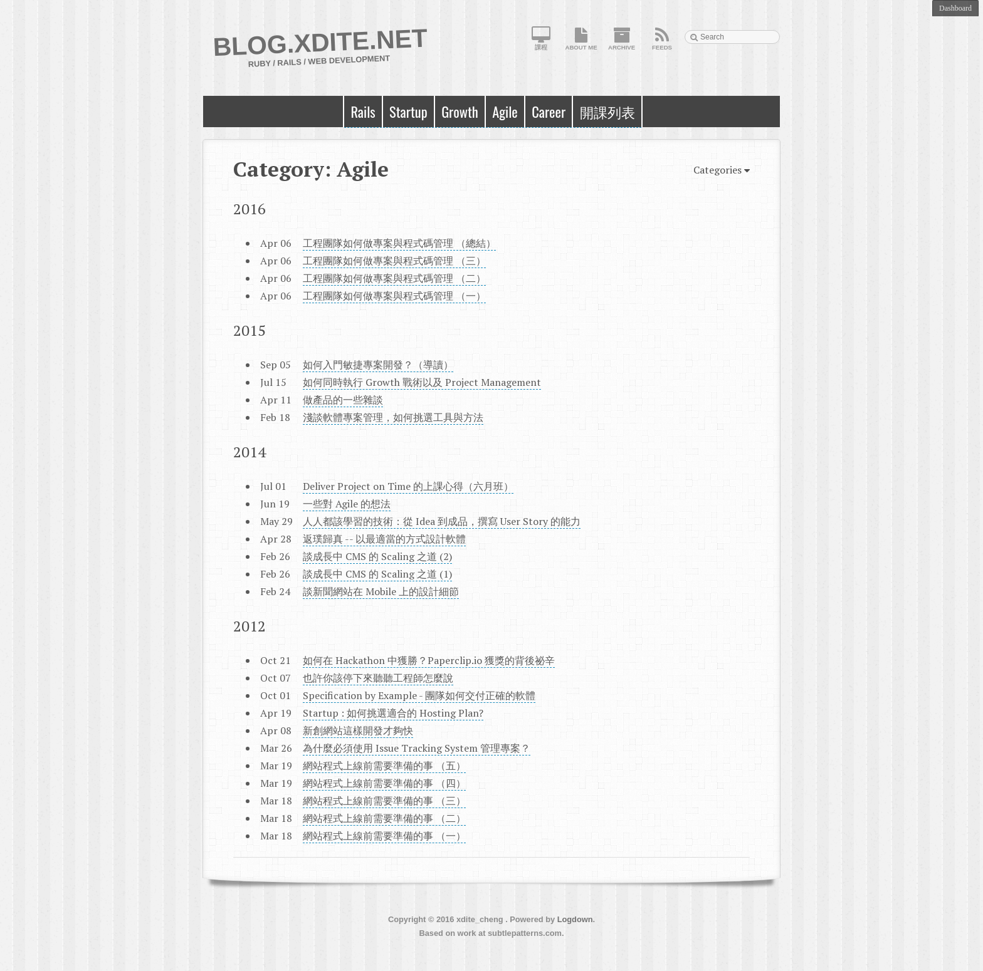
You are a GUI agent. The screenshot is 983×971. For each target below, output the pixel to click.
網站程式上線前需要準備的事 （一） (384, 836)
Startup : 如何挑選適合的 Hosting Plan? (393, 713)
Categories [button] (721, 171)
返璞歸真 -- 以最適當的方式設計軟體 (384, 539)
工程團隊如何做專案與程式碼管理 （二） (394, 278)
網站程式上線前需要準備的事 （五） (384, 765)
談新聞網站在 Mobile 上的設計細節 (381, 591)
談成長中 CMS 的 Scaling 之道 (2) (377, 556)
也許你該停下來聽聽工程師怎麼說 (378, 678)
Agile (505, 111)
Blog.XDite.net (320, 42)
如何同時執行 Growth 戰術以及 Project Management (422, 382)
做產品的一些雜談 (343, 400)
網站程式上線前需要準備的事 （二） (384, 818)
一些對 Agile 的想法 (347, 504)
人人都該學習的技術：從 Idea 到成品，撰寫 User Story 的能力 (442, 521)
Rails (362, 111)
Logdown (575, 919)
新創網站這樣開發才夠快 (358, 730)
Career (548, 111)
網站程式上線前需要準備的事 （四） (384, 783)
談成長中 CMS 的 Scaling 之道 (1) (377, 574)
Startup (408, 111)
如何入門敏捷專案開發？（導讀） (378, 364)
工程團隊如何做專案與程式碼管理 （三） (394, 260)
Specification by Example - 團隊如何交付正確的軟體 (419, 695)
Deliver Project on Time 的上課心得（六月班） (408, 486)
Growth (459, 111)
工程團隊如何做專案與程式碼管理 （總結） (399, 243)
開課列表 (607, 111)
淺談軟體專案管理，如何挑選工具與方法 (393, 417)
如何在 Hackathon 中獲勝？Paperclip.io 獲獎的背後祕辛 (429, 660)
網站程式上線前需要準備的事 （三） (384, 800)
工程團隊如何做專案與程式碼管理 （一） (394, 296)
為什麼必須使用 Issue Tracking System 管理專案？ (416, 748)
